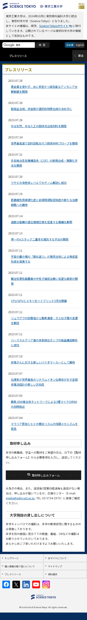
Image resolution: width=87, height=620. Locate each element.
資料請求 (52, 574)
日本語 (69, 45)
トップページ (12, 558)
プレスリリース (13, 574)
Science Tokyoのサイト (53, 26)
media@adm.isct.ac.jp (20, 498)
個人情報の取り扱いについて (20, 566)
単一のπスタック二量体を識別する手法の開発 (39, 239)
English (80, 45)
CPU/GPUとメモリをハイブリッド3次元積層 (39, 301)
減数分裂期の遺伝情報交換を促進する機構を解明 (41, 222)
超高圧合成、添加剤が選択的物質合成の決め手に (41, 109)
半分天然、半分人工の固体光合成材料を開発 (39, 126)
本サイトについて (57, 558)
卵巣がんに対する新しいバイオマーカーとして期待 (43, 362)
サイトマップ (55, 566)
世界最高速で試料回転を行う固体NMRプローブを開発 (44, 143)
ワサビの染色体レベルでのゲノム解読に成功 (39, 183)
